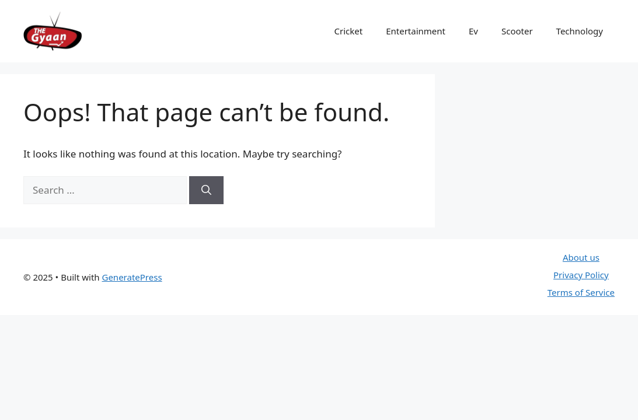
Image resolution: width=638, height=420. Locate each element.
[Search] (206, 190)
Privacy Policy (581, 275)
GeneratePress (132, 277)
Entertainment (415, 31)
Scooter (517, 31)
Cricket (348, 31)
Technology (579, 31)
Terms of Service (581, 292)
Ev (473, 31)
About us (581, 257)
